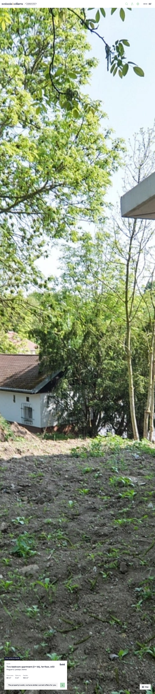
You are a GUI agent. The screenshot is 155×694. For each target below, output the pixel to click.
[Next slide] (148, 351)
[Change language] (137, 3)
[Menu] (147, 4)
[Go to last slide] (7, 351)
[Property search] (126, 3)
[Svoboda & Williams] (19, 4)
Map (145, 687)
